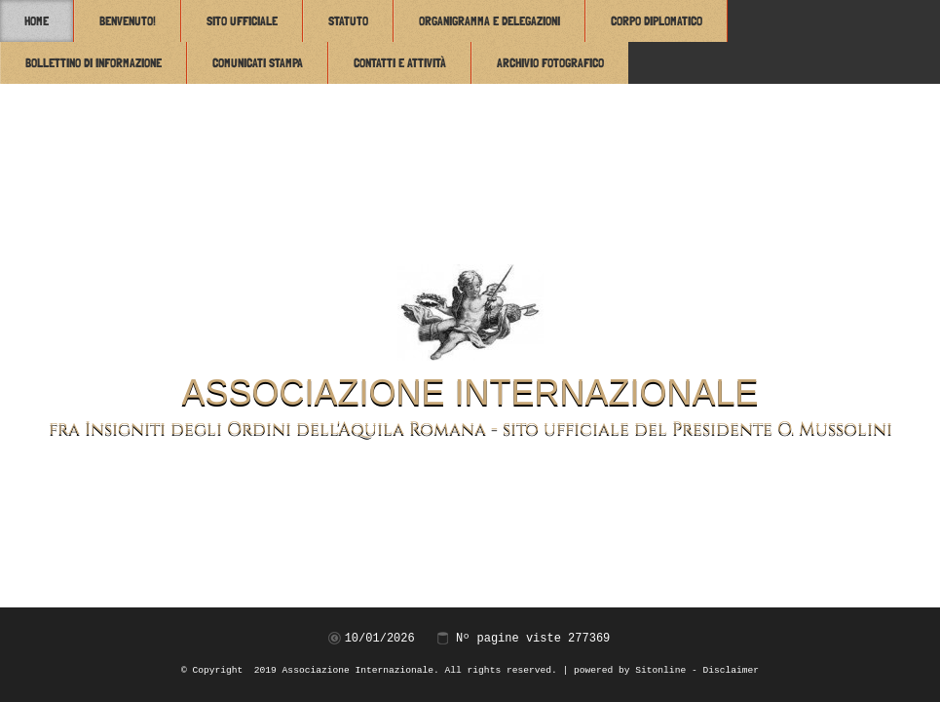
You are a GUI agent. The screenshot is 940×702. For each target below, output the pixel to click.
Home (36, 21)
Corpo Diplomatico (656, 21)
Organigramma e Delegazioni (489, 21)
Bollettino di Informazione (93, 63)
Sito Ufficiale (242, 21)
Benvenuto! (127, 21)
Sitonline (660, 670)
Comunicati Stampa (257, 63)
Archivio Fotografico (550, 63)
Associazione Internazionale (469, 392)
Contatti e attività (400, 63)
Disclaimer (730, 670)
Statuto (348, 21)
